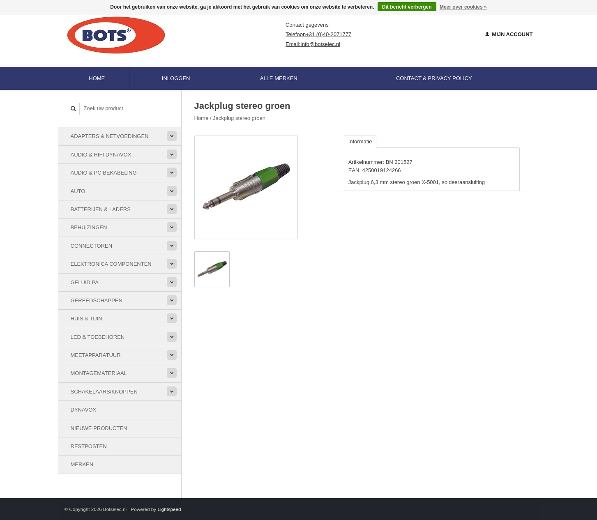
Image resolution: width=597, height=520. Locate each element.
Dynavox (84, 410)
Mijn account (509, 34)
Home (97, 78)
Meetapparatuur (96, 355)
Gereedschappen (96, 300)
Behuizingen (89, 227)
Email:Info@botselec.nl (313, 44)
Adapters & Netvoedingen (110, 136)
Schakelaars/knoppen (104, 392)
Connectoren (92, 246)
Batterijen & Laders (101, 209)
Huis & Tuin (86, 318)
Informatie (360, 141)
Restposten (89, 446)
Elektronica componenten (111, 264)
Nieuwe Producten (99, 428)
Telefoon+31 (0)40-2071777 (318, 34)
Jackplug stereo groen (239, 118)
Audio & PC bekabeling (104, 173)
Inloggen (176, 78)
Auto (78, 191)
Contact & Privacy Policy (434, 78)
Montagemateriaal (99, 373)
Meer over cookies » (463, 7)
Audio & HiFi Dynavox (101, 155)
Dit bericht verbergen (407, 7)
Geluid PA (85, 282)
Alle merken (278, 78)
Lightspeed (169, 509)
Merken (82, 464)
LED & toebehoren (98, 337)
